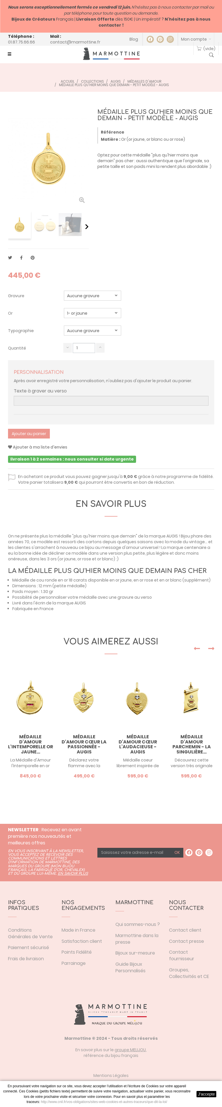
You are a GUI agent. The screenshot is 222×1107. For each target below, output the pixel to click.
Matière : (110, 139)
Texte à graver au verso (40, 391)
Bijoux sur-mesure (135, 953)
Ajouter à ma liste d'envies (37, 447)
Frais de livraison (26, 958)
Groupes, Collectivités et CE (189, 973)
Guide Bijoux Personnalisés (130, 967)
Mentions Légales (111, 1075)
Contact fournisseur (181, 955)
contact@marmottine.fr (75, 42)
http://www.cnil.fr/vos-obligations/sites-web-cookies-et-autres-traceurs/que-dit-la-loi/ (104, 1102)
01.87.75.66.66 (21, 42)
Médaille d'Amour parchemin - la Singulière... (191, 744)
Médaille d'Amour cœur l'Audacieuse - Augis (138, 744)
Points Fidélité (77, 952)
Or (10, 313)
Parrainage (74, 963)
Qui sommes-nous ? (137, 924)
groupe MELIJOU (130, 1050)
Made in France (78, 930)
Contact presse (186, 941)
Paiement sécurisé (28, 947)
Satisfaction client (82, 941)
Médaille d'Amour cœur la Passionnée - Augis (84, 744)
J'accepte (206, 1094)
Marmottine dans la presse (136, 938)
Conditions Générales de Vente (30, 933)
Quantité (17, 348)
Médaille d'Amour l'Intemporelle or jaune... (30, 744)
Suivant (87, 226)
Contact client (185, 930)
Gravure (16, 296)
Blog (133, 39)
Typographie (21, 331)
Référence (112, 132)
